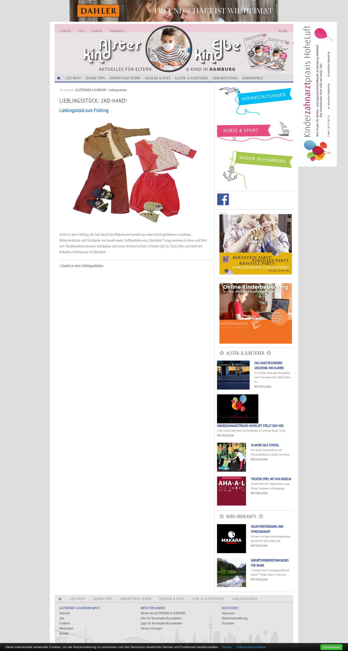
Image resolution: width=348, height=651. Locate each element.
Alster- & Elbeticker (191, 78)
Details (227, 647)
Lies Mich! (73, 78)
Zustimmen (331, 647)
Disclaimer (228, 623)
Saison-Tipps (95, 78)
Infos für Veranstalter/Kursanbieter (161, 618)
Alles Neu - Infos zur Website (134, 43)
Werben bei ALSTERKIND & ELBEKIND (163, 613)
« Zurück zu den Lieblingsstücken (81, 265)
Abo (81, 31)
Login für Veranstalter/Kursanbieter (161, 623)
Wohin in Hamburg (255, 168)
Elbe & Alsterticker (208, 599)
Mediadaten (117, 31)
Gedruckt (66, 31)
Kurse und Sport (255, 134)
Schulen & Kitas (157, 78)
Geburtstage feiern (125, 78)
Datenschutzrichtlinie (251, 647)
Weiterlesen (262, 386)
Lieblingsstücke (225, 78)
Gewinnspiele (252, 78)
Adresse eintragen (151, 628)
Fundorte (97, 31)
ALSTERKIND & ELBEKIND (90, 90)
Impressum (228, 613)
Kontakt (282, 31)
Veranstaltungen (255, 103)
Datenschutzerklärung (234, 618)
